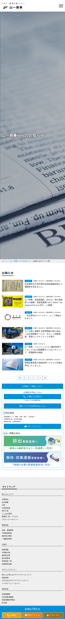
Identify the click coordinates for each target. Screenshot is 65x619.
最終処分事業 (7, 536)
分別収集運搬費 (7, 597)
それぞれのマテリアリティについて (15, 580)
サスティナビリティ (9, 569)
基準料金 (5, 589)
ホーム (5, 261)
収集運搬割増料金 (8, 600)
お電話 (13, 615)
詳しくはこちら (34, 426)
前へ (21, 378)
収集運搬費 (6, 594)
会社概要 (5, 502)
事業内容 (5, 525)
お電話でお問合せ (34, 397)
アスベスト (54, 615)
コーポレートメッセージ (11, 583)
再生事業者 (6, 558)
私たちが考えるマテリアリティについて (17, 575)
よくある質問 (7, 514)
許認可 (4, 544)
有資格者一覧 (7, 561)
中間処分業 (6, 552)
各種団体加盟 (7, 564)
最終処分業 (6, 555)
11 (40, 378)
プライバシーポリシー (10, 519)
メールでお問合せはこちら (34, 406)
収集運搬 (5, 550)
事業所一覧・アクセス (10, 516)
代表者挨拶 (6, 508)
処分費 (4, 603)
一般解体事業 (7, 539)
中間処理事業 (7, 533)
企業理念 (5, 499)
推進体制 (5, 578)
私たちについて (7, 494)
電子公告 (5, 511)
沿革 (3, 505)
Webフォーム (34, 615)
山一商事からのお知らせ (20, 261)
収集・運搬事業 (7, 530)
